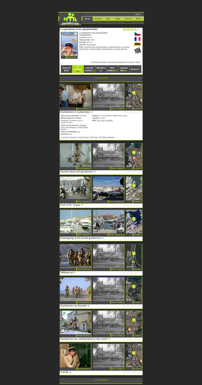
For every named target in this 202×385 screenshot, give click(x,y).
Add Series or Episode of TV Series (121, 62)
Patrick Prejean (114, 47)
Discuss (135, 69)
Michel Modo (84, 49)
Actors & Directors (128, 20)
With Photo (100, 69)
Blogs (118, 19)
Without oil (67, 272)
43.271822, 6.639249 (105, 120)
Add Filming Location (99, 62)
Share (138, 62)
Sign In (138, 14)
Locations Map (124, 69)
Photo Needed (112, 69)
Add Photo (94, 137)
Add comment (83, 137)
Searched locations (89, 69)
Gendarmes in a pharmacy (75, 112)
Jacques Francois (120, 49)
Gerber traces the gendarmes (77, 171)
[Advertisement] (120, 6)
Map (108, 19)
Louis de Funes (89, 47)
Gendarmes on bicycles (74, 305)
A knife (65, 372)
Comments (73, 137)
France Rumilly (95, 49)
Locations (98, 19)
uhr (79, 132)
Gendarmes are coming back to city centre (84, 339)
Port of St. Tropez (70, 205)
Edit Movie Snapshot (106, 137)
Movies (87, 19)
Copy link (64, 137)
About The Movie (66, 69)
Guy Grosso (125, 47)
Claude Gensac (107, 49)
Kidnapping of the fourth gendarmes (81, 238)
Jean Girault (91, 45)
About (138, 19)
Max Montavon (71, 127)
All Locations (78, 69)
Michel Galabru (101, 47)
